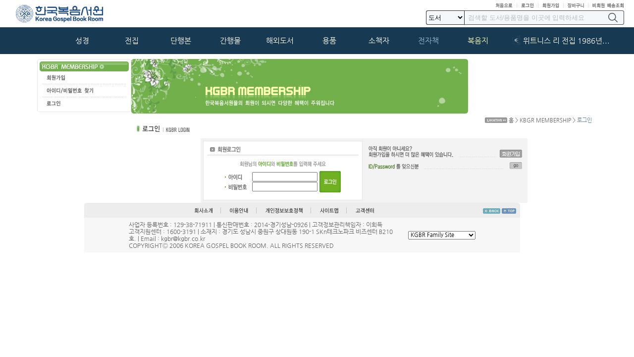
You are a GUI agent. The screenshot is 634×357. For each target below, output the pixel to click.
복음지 (478, 41)
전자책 (428, 41)
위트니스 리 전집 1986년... (566, 41)
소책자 (379, 41)
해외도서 (280, 41)
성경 (82, 41)
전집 (132, 41)
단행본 (180, 41)
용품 (329, 41)
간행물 (230, 41)
